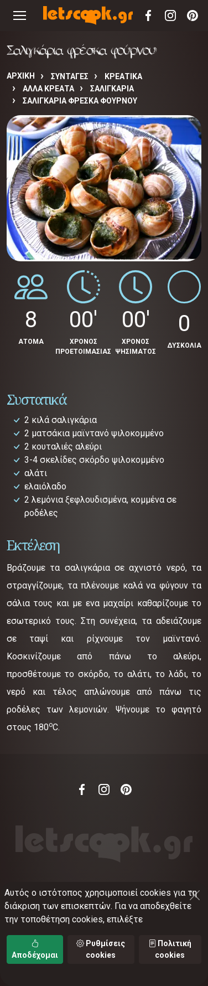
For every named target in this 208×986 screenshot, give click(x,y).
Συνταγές (70, 76)
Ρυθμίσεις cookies (100, 949)
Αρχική (21, 75)
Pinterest (192, 15)
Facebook (148, 15)
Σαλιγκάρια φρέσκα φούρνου (80, 100)
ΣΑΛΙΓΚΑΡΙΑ (112, 88)
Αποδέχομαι (35, 949)
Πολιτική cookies (169, 949)
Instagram (170, 15)
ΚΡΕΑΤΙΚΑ (123, 76)
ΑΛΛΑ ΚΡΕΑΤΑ (48, 88)
